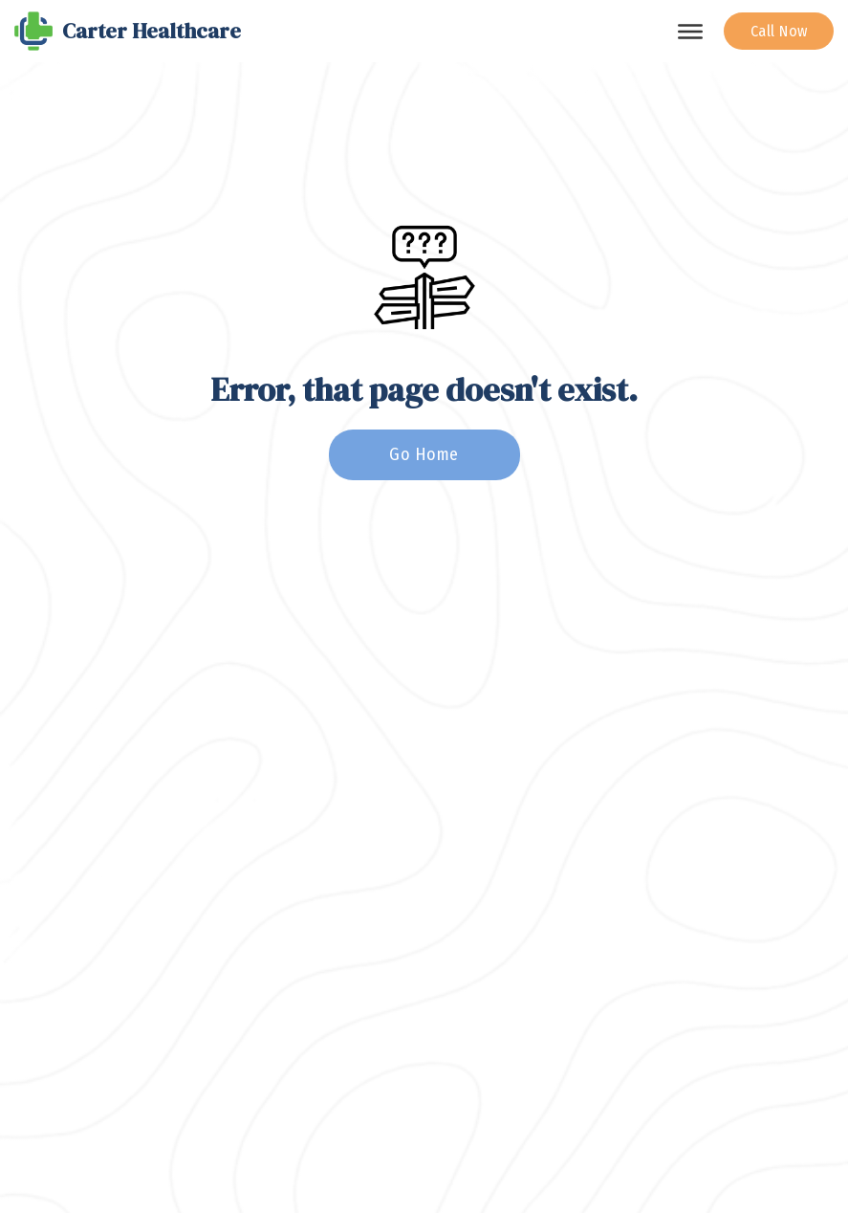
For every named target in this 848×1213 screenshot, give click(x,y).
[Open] (690, 31)
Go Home (424, 454)
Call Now (779, 31)
